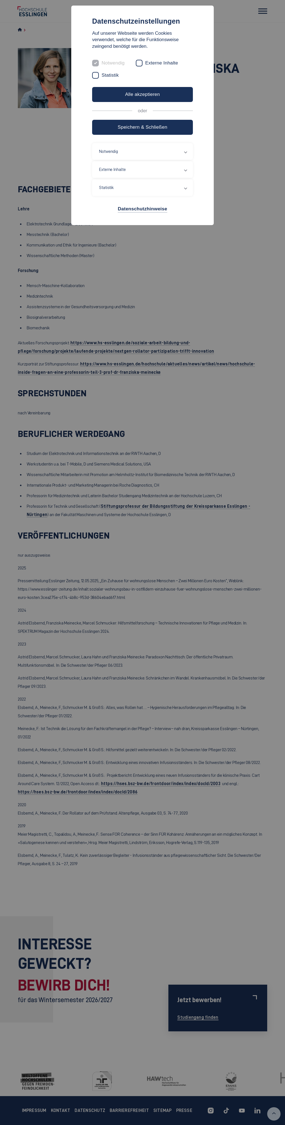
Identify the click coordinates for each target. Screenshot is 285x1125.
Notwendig (113, 63)
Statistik (110, 75)
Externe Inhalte (161, 63)
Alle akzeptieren (142, 94)
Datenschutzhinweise (142, 208)
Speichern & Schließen (142, 127)
